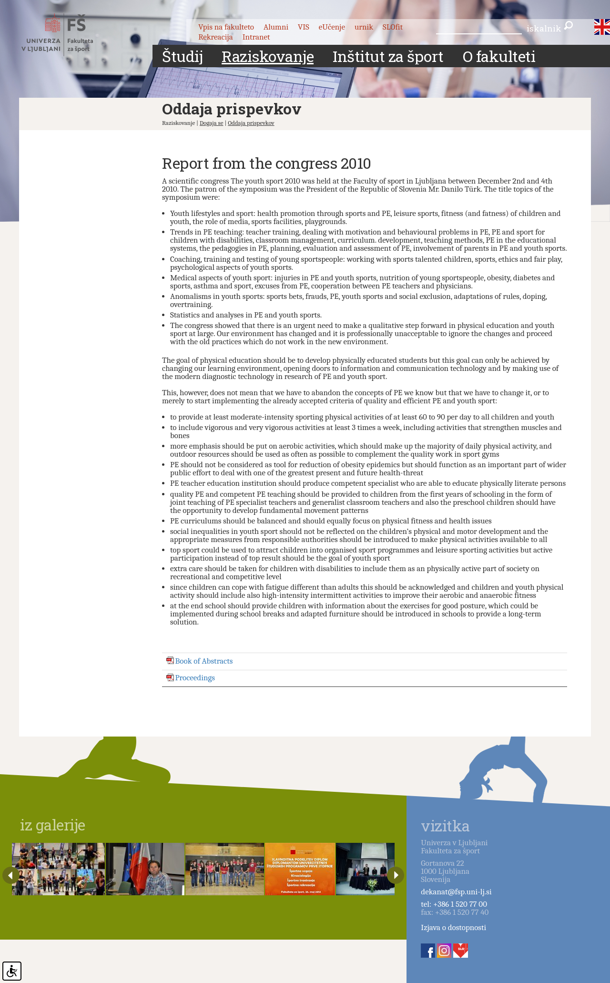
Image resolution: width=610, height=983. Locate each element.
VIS (303, 26)
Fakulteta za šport (67, 34)
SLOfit (393, 26)
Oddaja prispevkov (251, 122)
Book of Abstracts (204, 661)
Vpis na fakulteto (226, 26)
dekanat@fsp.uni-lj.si (456, 891)
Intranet (256, 36)
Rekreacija (215, 36)
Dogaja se (211, 122)
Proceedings (195, 678)
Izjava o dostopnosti (453, 927)
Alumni (276, 26)
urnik (364, 26)
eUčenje (332, 26)
